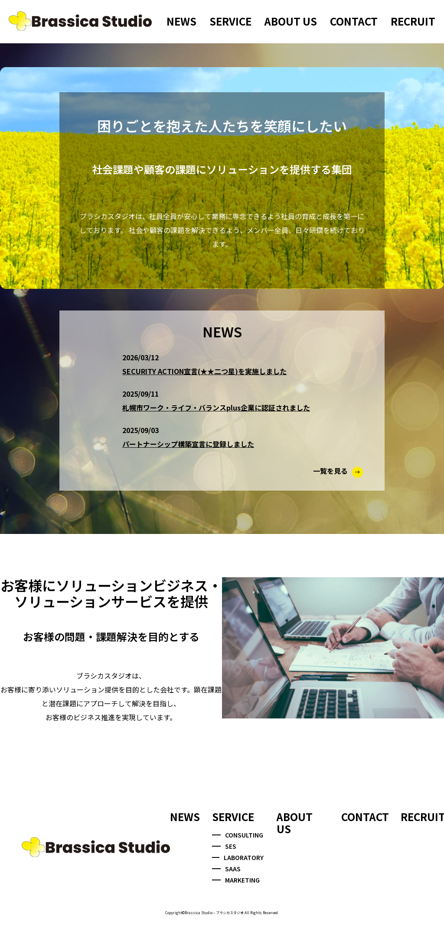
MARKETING (236, 879)
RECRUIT (413, 21)
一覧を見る (338, 471)
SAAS (226, 868)
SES (224, 846)
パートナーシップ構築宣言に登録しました (188, 444)
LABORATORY (237, 857)
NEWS (181, 21)
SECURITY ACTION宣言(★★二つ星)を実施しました (204, 371)
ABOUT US (290, 21)
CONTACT (354, 21)
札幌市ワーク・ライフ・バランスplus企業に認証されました (216, 407)
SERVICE (230, 21)
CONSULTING (237, 834)
